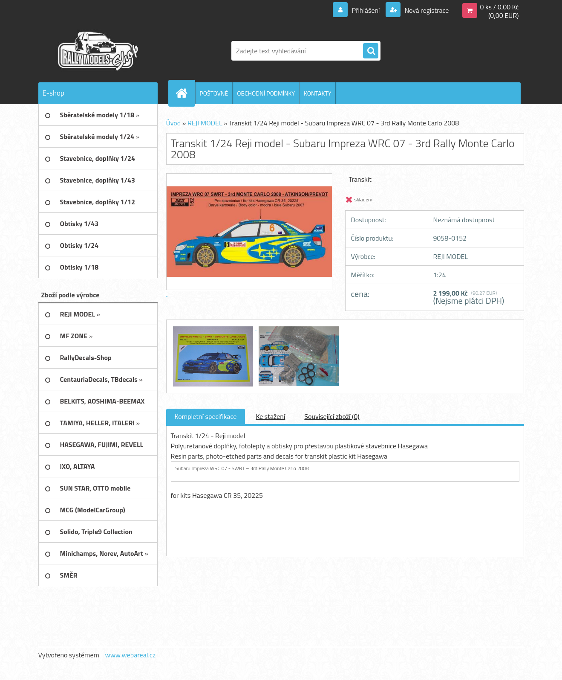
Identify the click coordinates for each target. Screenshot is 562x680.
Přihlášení (365, 10)
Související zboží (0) (331, 416)
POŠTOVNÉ (214, 93)
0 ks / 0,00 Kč (499, 7)
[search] (370, 51)
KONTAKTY (317, 93)
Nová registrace (426, 10)
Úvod (173, 123)
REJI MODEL (204, 123)
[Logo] (97, 50)
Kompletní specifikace (206, 416)
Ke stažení (270, 416)
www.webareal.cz (130, 655)
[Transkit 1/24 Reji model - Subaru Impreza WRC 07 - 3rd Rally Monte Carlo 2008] (214, 328)
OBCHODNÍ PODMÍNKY (266, 93)
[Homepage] (185, 93)
